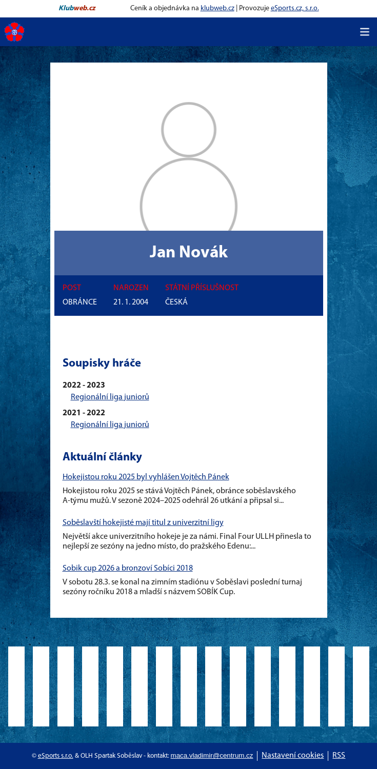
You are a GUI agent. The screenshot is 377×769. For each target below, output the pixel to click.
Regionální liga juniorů (110, 397)
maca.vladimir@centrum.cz (212, 755)
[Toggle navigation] (364, 32)
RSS (338, 756)
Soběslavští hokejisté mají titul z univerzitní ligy (143, 523)
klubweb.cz (217, 8)
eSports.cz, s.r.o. (295, 8)
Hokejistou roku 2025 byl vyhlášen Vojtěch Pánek (146, 477)
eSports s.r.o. (55, 756)
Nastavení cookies (293, 756)
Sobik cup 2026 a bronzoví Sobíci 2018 (128, 568)
